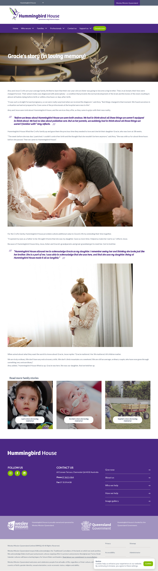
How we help (119, 490)
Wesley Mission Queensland (127, 3)
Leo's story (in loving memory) (38, 417)
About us (119, 474)
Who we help (119, 482)
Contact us (84, 28)
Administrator (127, 548)
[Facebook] (29, 470)
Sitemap (125, 539)
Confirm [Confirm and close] (148, 564)
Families (54, 28)
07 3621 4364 (72, 477)
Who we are (39, 28)
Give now (119, 466)
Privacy (104, 539)
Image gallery (119, 498)
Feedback (125, 557)
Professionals (69, 28)
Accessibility (106, 548)
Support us (98, 28)
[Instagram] (22, 470)
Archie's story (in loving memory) (79, 417)
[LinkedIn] (36, 470)
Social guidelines (107, 557)
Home (27, 28)
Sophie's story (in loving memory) (120, 417)
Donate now (112, 28)
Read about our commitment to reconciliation (51, 556)
